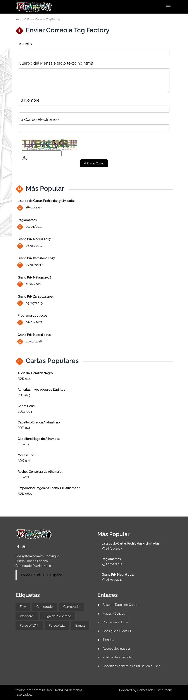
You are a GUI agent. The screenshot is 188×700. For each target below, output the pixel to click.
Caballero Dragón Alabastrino (39, 422)
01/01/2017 (30, 322)
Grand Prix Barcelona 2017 (36, 258)
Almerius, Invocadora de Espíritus (41, 389)
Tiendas (108, 640)
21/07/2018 (30, 341)
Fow (23, 606)
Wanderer (27, 616)
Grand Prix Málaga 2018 (34, 277)
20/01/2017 (30, 226)
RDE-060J (25, 493)
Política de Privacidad (118, 657)
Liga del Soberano (58, 616)
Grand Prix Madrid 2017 (34, 239)
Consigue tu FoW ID (117, 631)
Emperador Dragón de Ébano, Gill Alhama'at (49, 488)
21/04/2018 (30, 284)
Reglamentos (27, 220)
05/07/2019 (30, 303)
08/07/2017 (30, 246)
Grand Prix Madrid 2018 (34, 335)
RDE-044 (24, 378)
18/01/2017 (30, 207)
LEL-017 (23, 444)
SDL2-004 (25, 411)
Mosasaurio (26, 455)
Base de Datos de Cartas (120, 605)
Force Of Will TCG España (41, 575)
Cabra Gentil (26, 406)
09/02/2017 (30, 265)
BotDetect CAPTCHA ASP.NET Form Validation (49, 149)
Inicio (19, 19)
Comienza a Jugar (115, 622)
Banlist (80, 625)
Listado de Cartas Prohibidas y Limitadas (46, 201)
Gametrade (44, 606)
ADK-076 (24, 460)
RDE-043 (24, 395)
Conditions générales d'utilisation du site (131, 666)
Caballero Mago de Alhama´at (39, 439)
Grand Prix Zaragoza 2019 (36, 296)
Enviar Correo (95, 163)
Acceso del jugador (116, 648)
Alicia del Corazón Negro (35, 373)
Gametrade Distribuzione (33, 566)
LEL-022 (23, 477)
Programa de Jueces (32, 315)
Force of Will (29, 625)
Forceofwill (57, 625)
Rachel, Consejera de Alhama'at (40, 471)
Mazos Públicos (114, 613)
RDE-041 (24, 428)
